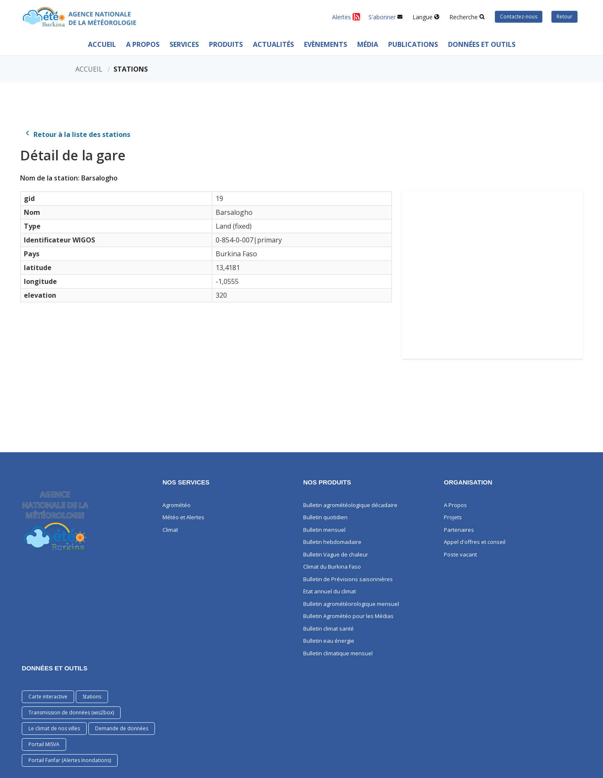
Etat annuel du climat (329, 591)
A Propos (143, 44)
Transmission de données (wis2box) (71, 712)
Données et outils (481, 44)
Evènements (325, 44)
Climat (170, 529)
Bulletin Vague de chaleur (335, 554)
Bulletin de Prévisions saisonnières (348, 579)
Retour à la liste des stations (76, 134)
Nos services (185, 482)
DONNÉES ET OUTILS (55, 668)
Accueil (102, 44)
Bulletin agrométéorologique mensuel (351, 604)
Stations (91, 696)
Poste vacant (460, 554)
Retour (564, 16)
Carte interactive (47, 696)
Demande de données (121, 728)
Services (184, 44)
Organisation (468, 482)
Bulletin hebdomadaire (332, 542)
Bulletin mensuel (324, 529)
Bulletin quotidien (325, 517)
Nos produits (327, 482)
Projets (453, 517)
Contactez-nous (518, 16)
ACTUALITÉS (273, 44)
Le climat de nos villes (54, 728)
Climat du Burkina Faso (332, 566)
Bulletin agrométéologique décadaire (350, 505)
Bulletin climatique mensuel (338, 653)
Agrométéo (176, 505)
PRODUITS (226, 44)
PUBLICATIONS (413, 44)
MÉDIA (367, 44)
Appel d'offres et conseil (474, 542)
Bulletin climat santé (328, 628)
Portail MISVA (43, 744)
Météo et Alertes (183, 517)
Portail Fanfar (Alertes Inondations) (69, 760)
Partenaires (459, 529)
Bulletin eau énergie (328, 640)
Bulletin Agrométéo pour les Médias (348, 616)
